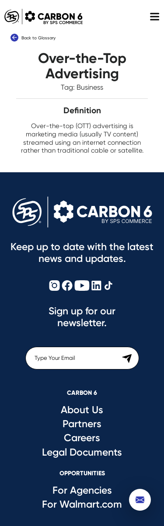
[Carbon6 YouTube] (82, 286)
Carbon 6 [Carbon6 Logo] (41, 17)
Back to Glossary (33, 38)
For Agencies (82, 490)
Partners (82, 424)
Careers (82, 438)
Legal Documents (82, 452)
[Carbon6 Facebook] (67, 286)
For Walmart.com (82, 504)
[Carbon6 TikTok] (108, 286)
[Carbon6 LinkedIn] (96, 286)
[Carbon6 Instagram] (54, 286)
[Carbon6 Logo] (82, 212)
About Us (82, 410)
